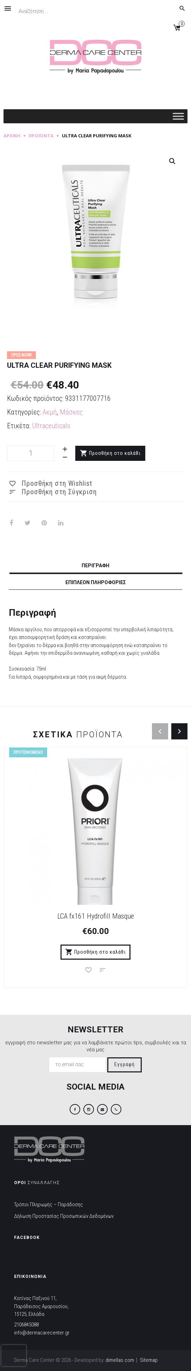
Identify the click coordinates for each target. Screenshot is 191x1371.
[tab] (95, 567)
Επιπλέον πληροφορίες (95, 582)
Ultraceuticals (51, 426)
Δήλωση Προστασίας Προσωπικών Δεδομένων (64, 1216)
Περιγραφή (95, 565)
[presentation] (13, 1355)
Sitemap (149, 1360)
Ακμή (50, 412)
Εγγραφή (124, 1065)
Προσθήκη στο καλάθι (115, 453)
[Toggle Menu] (178, 116)
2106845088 (26, 1324)
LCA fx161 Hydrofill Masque (95, 916)
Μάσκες (71, 412)
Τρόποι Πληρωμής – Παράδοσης (48, 1204)
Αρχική (12, 135)
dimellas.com (120, 1360)
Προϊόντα (40, 135)
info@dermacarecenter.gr (42, 1333)
